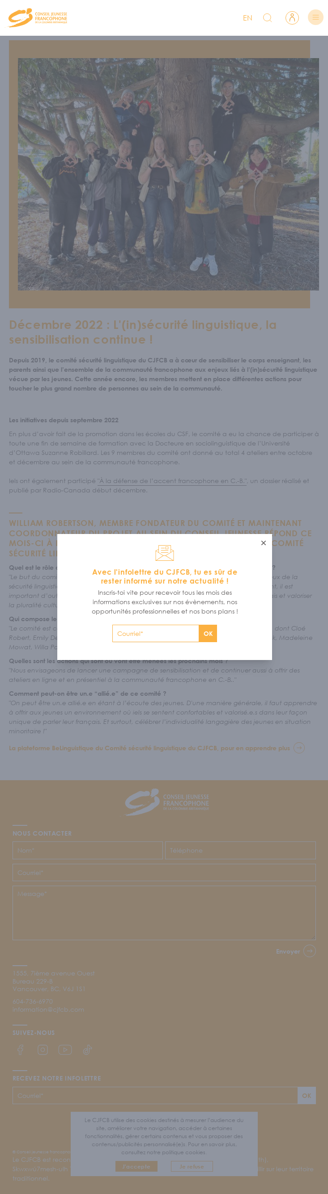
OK (208, 633)
